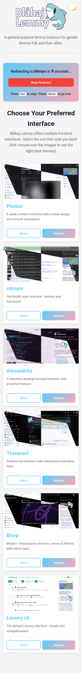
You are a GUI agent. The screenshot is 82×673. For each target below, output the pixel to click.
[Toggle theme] (74, 8)
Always (58, 233)
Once (24, 233)
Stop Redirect (41, 82)
